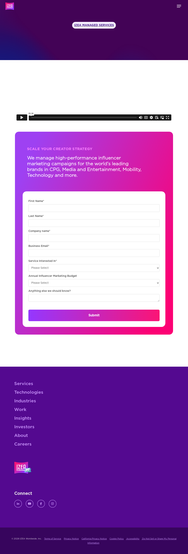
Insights (22, 418)
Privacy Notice (71, 539)
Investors (24, 427)
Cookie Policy (117, 539)
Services (23, 384)
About (21, 435)
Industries (25, 401)
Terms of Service (52, 539)
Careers (23, 444)
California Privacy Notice (94, 539)
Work (20, 410)
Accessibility (132, 539)
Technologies (28, 392)
